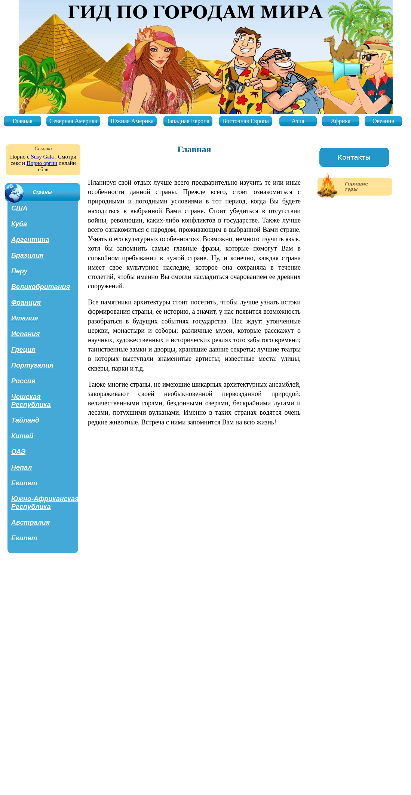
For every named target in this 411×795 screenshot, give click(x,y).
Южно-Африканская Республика (45, 502)
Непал (21, 467)
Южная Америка (132, 121)
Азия (298, 121)
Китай (22, 436)
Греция (23, 349)
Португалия (32, 365)
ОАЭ (18, 451)
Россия (23, 381)
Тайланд (25, 420)
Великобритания (40, 287)
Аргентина (30, 239)
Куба (19, 224)
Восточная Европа (245, 121)
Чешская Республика (31, 400)
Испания (25, 334)
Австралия (30, 522)
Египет (24, 483)
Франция (26, 302)
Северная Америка (73, 121)
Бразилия (27, 255)
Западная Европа (187, 121)
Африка (340, 121)
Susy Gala (42, 157)
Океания (383, 121)
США (19, 208)
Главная (22, 121)
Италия (24, 318)
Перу (19, 271)
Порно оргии (42, 163)
